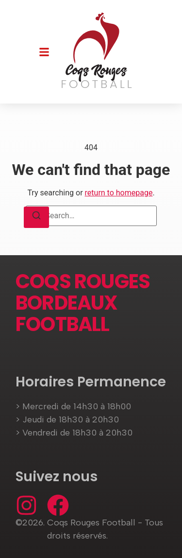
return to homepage (119, 192)
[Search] (36, 217)
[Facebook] (58, 505)
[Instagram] (26, 505)
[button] (44, 52)
